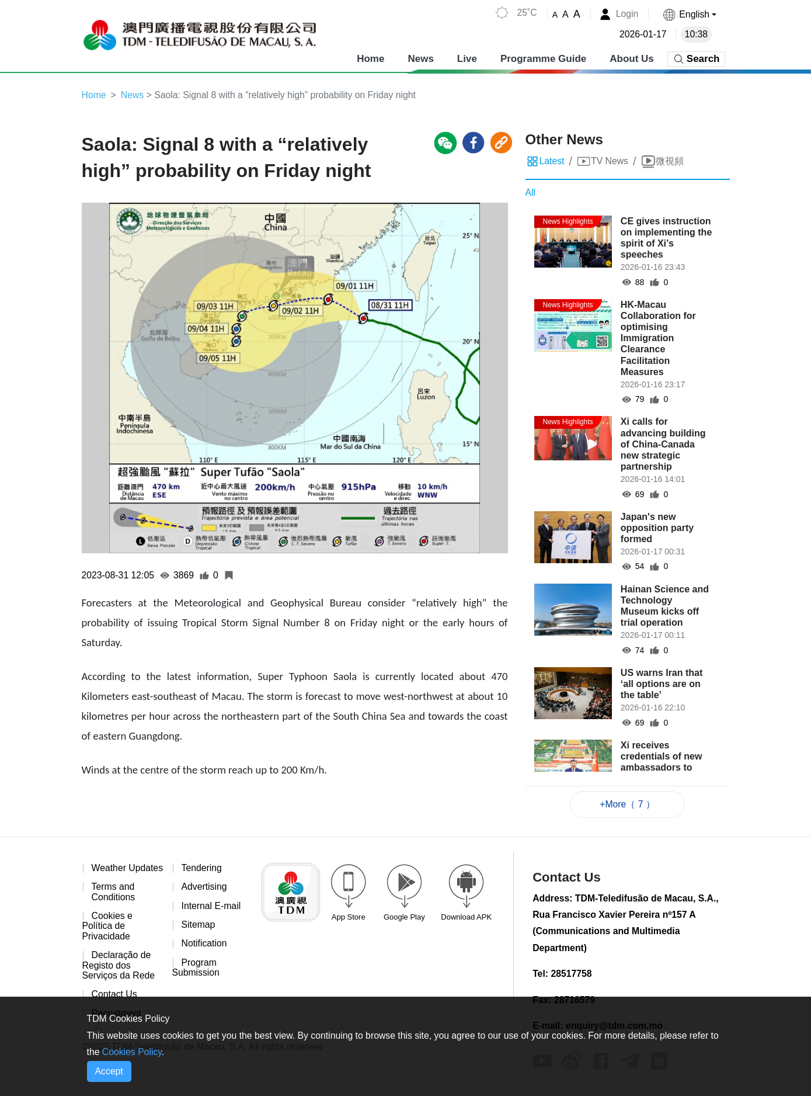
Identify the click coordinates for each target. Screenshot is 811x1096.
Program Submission (196, 969)
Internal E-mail (212, 906)
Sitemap (199, 926)
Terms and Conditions (114, 903)
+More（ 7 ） (628, 804)
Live (467, 58)
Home (370, 58)
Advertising (205, 888)
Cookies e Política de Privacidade (107, 937)
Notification (205, 945)
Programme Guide (543, 58)
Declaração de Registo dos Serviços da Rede (119, 977)
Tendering (202, 868)
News (420, 58)
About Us (632, 58)
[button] (689, 14)
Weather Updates (104, 873)
